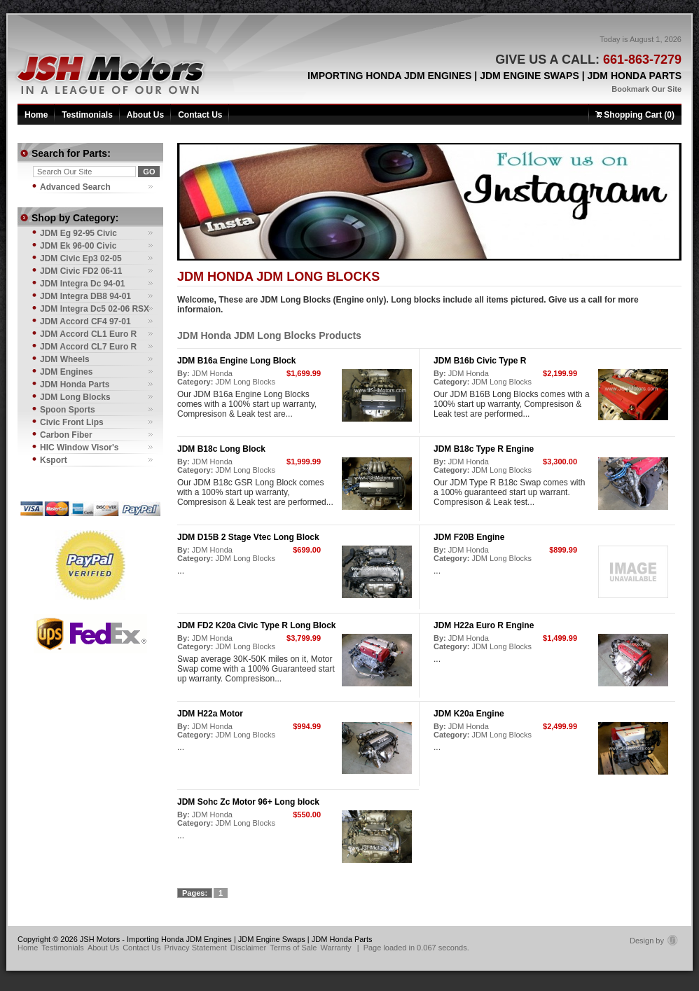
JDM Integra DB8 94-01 (85, 296)
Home (36, 115)
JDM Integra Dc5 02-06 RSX (94, 309)
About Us (145, 115)
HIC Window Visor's (79, 447)
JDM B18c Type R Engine (484, 449)
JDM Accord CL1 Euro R (88, 334)
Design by (654, 940)
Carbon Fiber (66, 435)
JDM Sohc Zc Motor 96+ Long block (248, 802)
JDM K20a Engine (469, 714)
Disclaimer (248, 947)
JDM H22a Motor (210, 714)
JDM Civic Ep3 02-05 (81, 258)
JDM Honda (212, 373)
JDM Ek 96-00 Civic (78, 246)
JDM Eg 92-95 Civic (78, 233)
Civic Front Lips (72, 422)
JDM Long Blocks (245, 381)
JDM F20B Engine (469, 537)
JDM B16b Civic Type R (480, 361)
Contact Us (200, 115)
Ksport (53, 460)
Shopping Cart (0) (634, 115)
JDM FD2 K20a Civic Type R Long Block (256, 625)
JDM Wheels (65, 359)
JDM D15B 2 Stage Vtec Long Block (248, 537)
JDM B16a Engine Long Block (236, 361)
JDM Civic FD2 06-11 (81, 271)
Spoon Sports (67, 410)
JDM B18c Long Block (221, 449)
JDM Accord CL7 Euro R (88, 347)
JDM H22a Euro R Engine (484, 625)
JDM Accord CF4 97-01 (85, 321)
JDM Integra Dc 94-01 (82, 284)
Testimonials (87, 115)
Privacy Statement (196, 947)
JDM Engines (66, 372)
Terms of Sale (293, 947)
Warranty (335, 947)
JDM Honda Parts (74, 384)
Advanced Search (75, 187)
